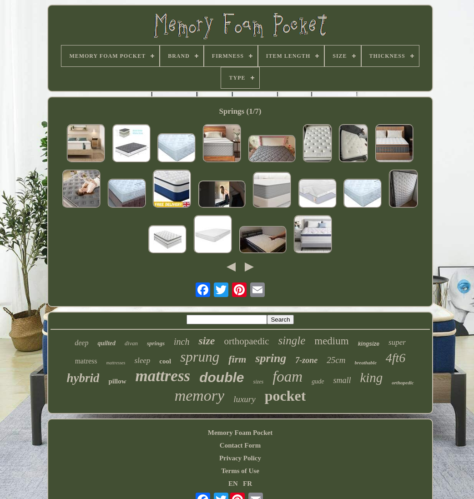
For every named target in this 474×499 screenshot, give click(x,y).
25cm (336, 360)
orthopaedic (246, 341)
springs (156, 343)
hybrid (82, 378)
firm (237, 359)
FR (247, 483)
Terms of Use (240, 470)
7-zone (306, 360)
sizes (258, 381)
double (221, 377)
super (397, 342)
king (371, 377)
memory (200, 395)
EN (233, 483)
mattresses (116, 362)
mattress (163, 376)
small (342, 380)
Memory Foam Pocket (240, 432)
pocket (285, 396)
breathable (366, 362)
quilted (106, 343)
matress (86, 361)
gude (318, 381)
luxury (244, 399)
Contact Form (240, 445)
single (292, 340)
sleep (142, 360)
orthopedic (402, 382)
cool (165, 361)
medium (331, 341)
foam (287, 376)
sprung (199, 357)
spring (270, 358)
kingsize (368, 344)
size (206, 341)
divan (131, 343)
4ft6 (396, 358)
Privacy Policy (240, 458)
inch (181, 342)
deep (81, 343)
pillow (117, 381)
